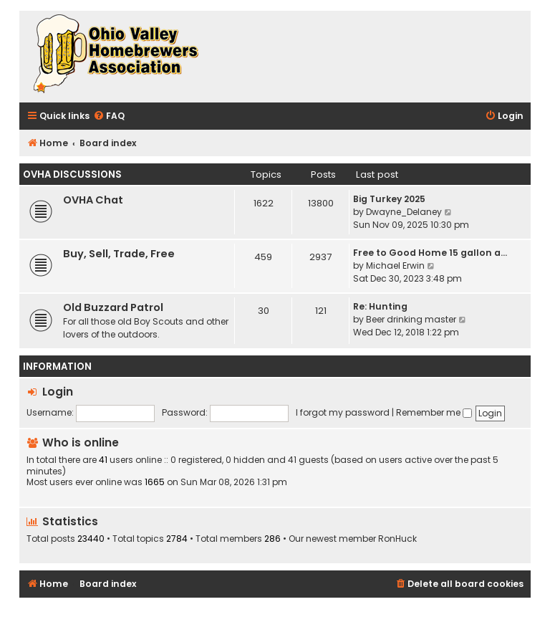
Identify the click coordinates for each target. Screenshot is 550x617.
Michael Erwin (395, 265)
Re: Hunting (380, 306)
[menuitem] (109, 116)
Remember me (434, 412)
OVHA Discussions (72, 174)
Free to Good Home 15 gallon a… (430, 253)
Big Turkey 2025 (389, 199)
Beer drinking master (411, 319)
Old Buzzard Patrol (113, 307)
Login (57, 391)
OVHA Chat (93, 200)
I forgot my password (343, 412)
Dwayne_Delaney (404, 212)
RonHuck (397, 539)
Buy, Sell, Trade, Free (119, 254)
